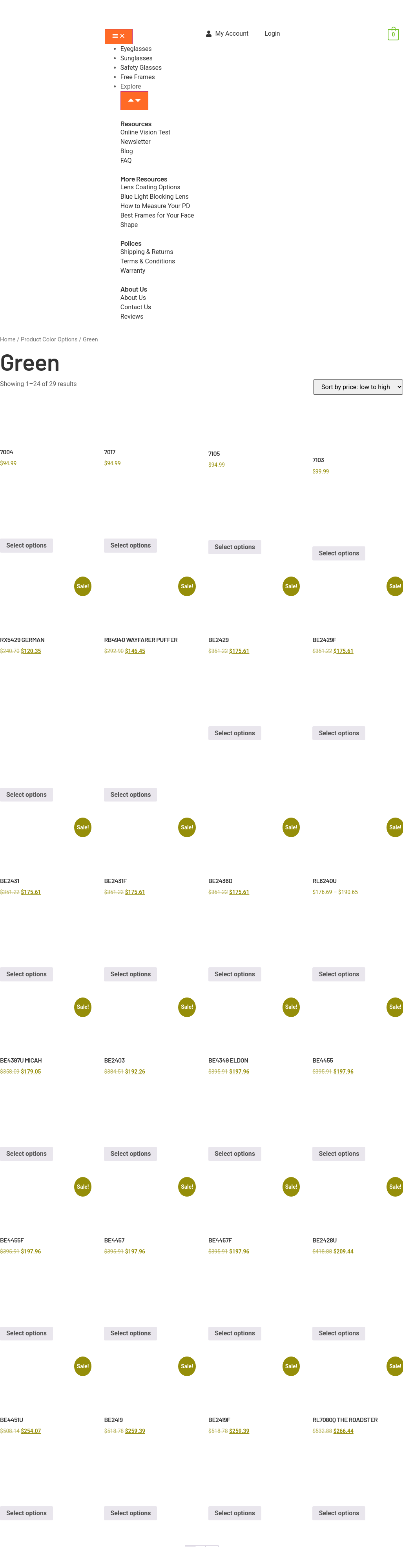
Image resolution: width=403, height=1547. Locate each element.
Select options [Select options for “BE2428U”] (339, 1333)
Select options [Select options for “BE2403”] (130, 1153)
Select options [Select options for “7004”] (26, 545)
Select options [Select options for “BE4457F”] (235, 1333)
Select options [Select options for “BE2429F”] (339, 733)
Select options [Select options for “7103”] (339, 553)
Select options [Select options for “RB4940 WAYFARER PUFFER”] (130, 794)
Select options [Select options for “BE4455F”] (26, 1333)
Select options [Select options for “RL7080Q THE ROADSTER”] (339, 1513)
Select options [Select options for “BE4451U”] (26, 1513)
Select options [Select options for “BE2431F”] (130, 974)
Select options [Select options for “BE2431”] (26, 974)
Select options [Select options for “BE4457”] (130, 1333)
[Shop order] (358, 387)
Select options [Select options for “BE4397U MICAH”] (26, 1153)
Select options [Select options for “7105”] (235, 547)
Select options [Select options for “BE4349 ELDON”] (235, 1153)
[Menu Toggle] (119, 36)
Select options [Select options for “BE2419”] (130, 1513)
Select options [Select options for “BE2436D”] (235, 974)
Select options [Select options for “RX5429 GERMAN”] (26, 794)
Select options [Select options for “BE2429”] (235, 733)
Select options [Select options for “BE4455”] (339, 1153)
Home (8, 339)
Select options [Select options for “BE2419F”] (235, 1513)
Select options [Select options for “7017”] (130, 545)
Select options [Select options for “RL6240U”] (339, 974)
